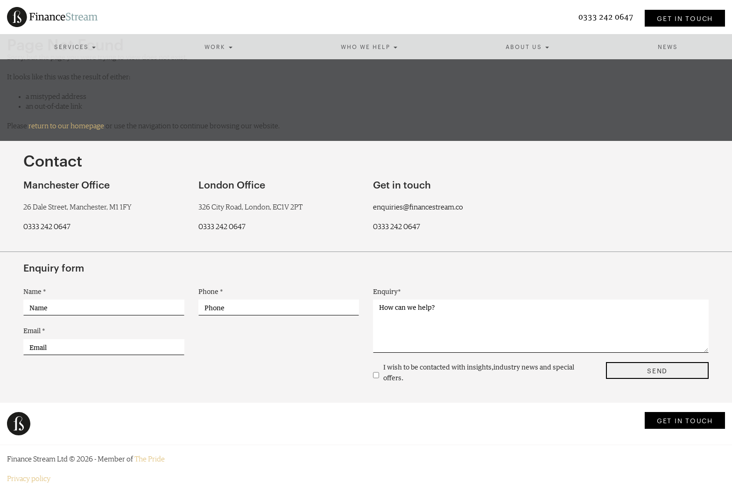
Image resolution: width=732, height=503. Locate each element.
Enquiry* (387, 291)
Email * (34, 331)
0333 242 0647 (606, 16)
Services (75, 46)
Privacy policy (28, 478)
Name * (34, 291)
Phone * (210, 291)
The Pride (149, 459)
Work (218, 46)
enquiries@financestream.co (418, 207)
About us (527, 46)
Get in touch (685, 18)
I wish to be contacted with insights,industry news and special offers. (478, 372)
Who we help (369, 46)
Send (657, 370)
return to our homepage (66, 126)
